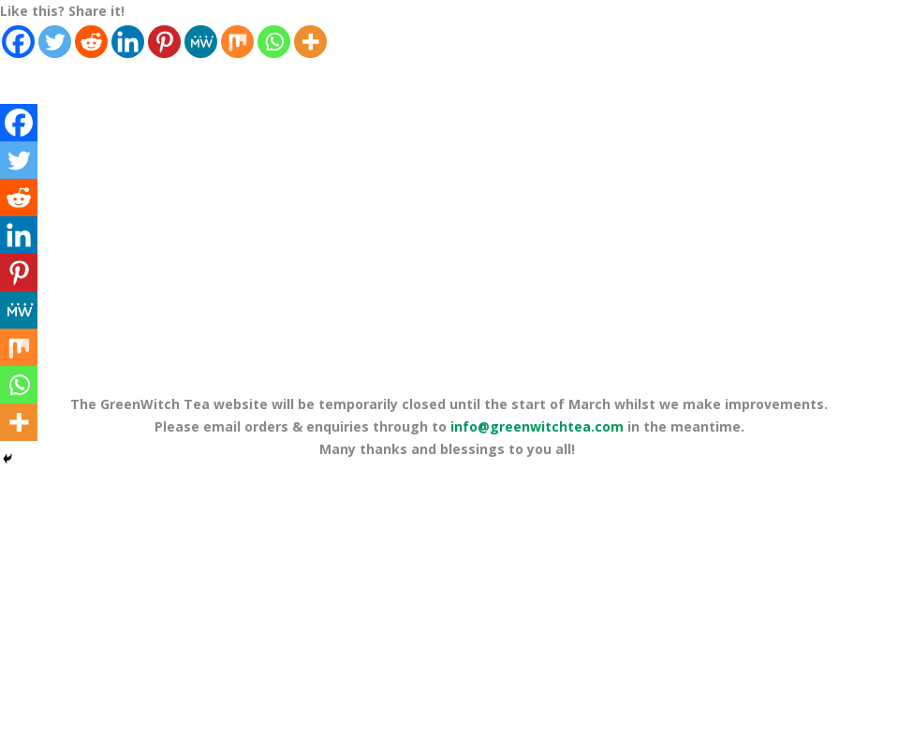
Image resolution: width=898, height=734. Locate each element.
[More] (310, 41)
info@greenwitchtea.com (537, 426)
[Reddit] (91, 41)
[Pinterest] (164, 41)
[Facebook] (18, 41)
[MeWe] (200, 41)
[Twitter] (54, 41)
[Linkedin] (127, 41)
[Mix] (237, 41)
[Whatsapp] (274, 41)
